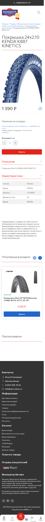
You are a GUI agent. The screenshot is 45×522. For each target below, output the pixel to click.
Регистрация (16, 376)
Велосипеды (7, 430)
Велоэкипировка (9, 436)
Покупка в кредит (9, 404)
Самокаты (6, 439)
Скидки (5, 407)
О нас (4, 414)
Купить (22, 153)
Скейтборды (7, 443)
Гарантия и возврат (9, 401)
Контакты (6, 420)
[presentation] (34, 259)
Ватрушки (6, 446)
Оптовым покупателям (11, 417)
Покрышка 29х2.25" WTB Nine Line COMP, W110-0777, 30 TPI (20, 300)
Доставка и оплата (9, 397)
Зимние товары (8, 449)
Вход (7, 376)
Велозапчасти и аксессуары (13, 433)
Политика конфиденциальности (15, 410)
